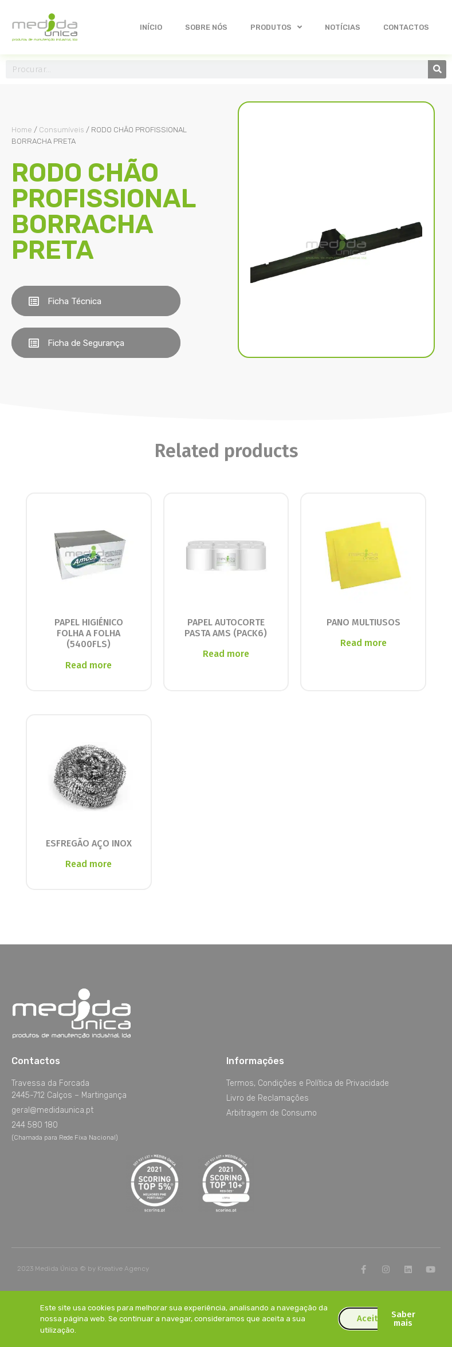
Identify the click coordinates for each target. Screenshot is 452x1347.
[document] (226, 1319)
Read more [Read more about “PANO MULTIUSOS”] (363, 642)
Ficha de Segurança (86, 343)
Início (151, 27)
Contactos (406, 27)
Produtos (276, 27)
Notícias (342, 27)
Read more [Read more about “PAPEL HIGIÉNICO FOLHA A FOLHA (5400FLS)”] (88, 665)
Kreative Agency (123, 1269)
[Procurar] (437, 69)
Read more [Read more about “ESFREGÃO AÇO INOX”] (88, 863)
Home (21, 129)
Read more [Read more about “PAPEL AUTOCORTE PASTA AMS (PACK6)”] (226, 653)
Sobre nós (206, 27)
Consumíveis (61, 129)
